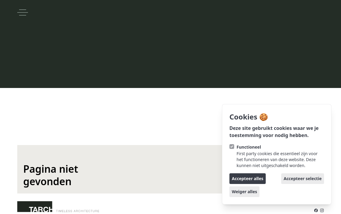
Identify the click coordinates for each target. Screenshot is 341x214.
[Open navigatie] (22, 12)
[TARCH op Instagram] (322, 210)
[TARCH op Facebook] (316, 210)
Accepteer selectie (303, 178)
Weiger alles (244, 191)
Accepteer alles (247, 178)
